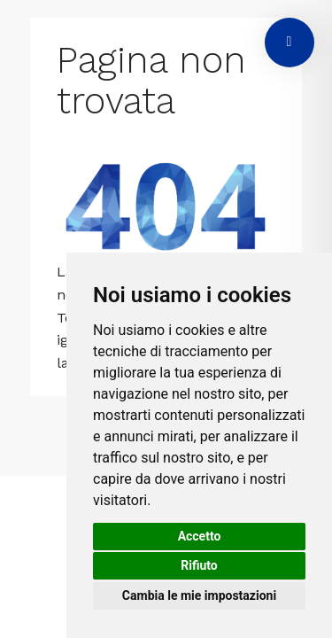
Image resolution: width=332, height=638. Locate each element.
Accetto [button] (199, 536)
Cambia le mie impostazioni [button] (199, 595)
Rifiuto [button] (199, 565)
